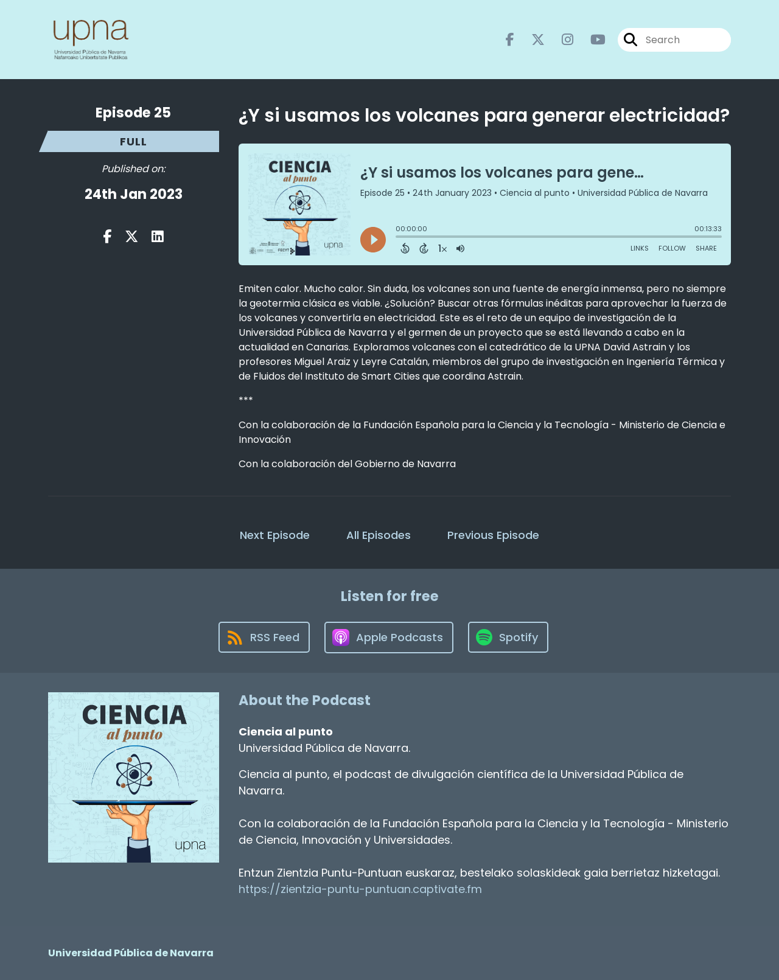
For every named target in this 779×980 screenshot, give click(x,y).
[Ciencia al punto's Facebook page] (510, 39)
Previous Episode (493, 535)
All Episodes (378, 535)
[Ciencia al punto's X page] (531, 39)
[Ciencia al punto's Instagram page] (560, 39)
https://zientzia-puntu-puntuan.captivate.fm (360, 889)
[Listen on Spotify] (508, 637)
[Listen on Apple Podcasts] (388, 637)
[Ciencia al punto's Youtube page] (591, 39)
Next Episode (275, 535)
